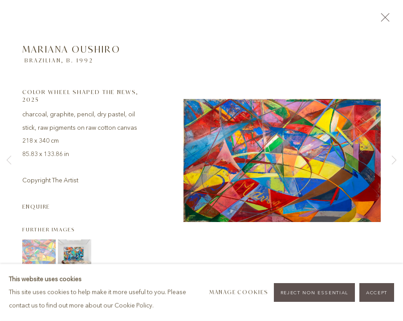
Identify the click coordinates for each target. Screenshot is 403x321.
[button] (39, 256)
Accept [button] (376, 293)
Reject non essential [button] (314, 293)
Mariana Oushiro (71, 49)
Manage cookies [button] (239, 292)
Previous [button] (9, 160)
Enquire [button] (36, 206)
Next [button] (394, 160)
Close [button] (383, 20)
